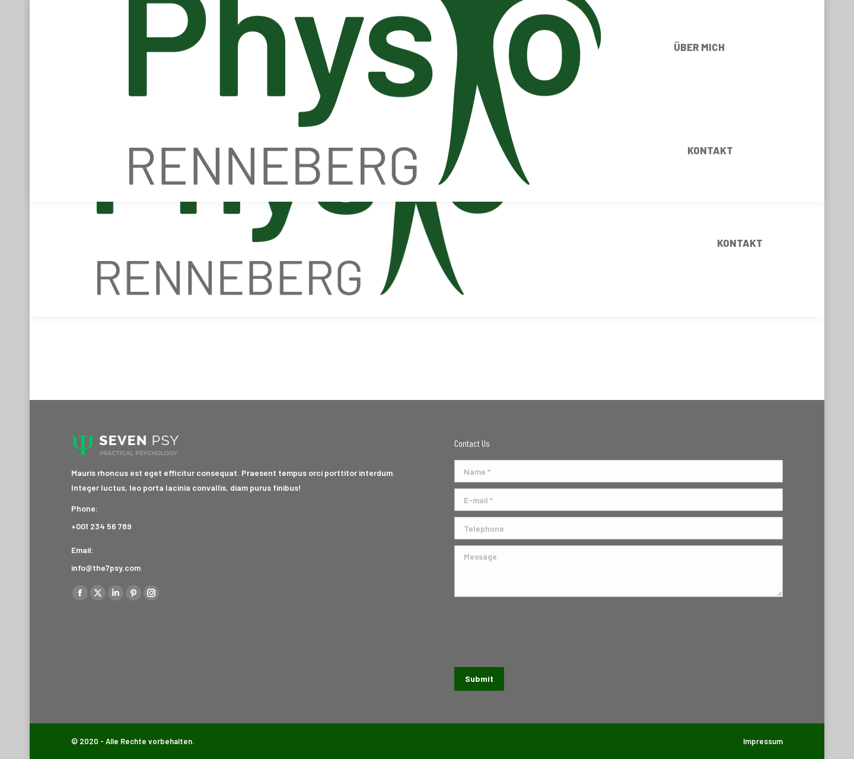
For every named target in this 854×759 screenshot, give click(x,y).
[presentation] (544, 632)
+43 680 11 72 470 (145, 10)
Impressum (763, 741)
